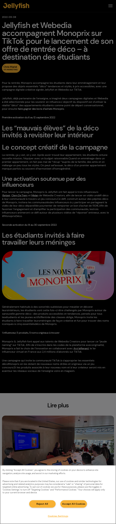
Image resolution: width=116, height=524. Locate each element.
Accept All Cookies (73, 503)
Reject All (42, 503)
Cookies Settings (58, 516)
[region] (58, 494)
